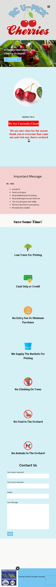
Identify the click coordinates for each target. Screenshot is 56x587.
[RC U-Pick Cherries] (28, 553)
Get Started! (12, 59)
